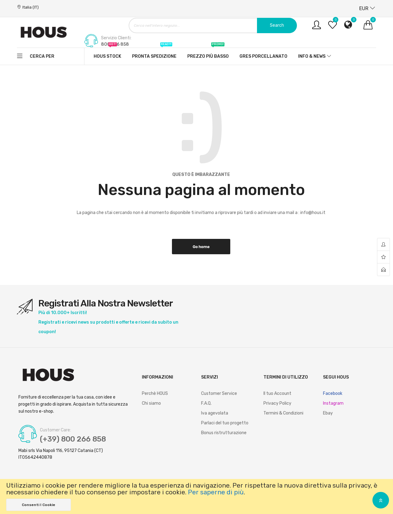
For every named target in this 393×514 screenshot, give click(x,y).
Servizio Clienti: (116, 38)
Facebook (332, 393)
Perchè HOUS (155, 393)
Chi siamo (151, 403)
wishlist (383, 257)
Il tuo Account (277, 393)
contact (383, 269)
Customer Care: (55, 430)
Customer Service (219, 393)
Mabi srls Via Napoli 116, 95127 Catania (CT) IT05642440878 (60, 454)
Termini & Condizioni (283, 413)
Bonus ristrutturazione (224, 432)
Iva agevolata (214, 413)
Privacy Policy (277, 403)
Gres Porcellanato (263, 56)
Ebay (328, 413)
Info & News (311, 56)
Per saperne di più (216, 492)
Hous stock (107, 53)
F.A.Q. (206, 403)
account (383, 244)
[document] (196, 496)
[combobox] (213, 25)
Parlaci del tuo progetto (224, 423)
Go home (201, 246)
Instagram (333, 403)
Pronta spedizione (154, 53)
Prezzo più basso (208, 53)
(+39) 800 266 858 (73, 439)
